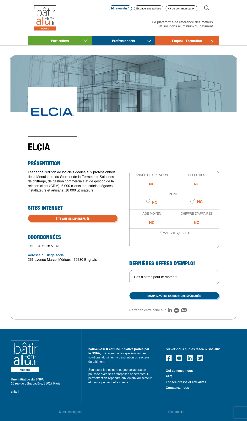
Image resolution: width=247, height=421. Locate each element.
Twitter (200, 358)
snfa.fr (15, 391)
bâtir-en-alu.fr (120, 8)
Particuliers (60, 41)
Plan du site (176, 411)
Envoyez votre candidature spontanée (174, 295)
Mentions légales (70, 411)
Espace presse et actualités (186, 382)
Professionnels (123, 41)
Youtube (179, 358)
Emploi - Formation (187, 41)
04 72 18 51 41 (48, 246)
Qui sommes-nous (179, 370)
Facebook (169, 358)
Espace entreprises (148, 8)
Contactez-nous (177, 387)
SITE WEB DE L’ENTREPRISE (73, 218)
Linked (190, 358)
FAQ (169, 376)
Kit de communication (181, 8)
